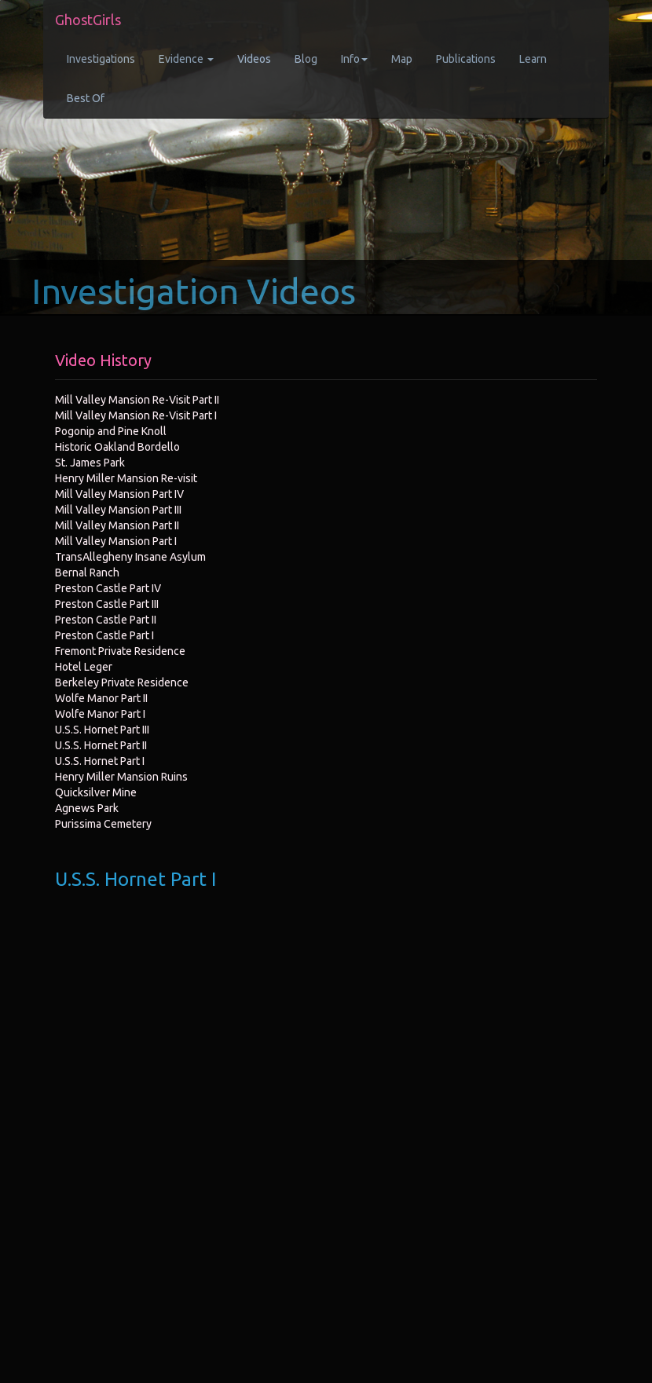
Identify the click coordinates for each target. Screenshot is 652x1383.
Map (401, 59)
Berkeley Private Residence (122, 682)
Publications (466, 59)
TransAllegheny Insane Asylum (130, 557)
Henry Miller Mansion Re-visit (126, 478)
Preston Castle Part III (107, 604)
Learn (533, 59)
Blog (306, 59)
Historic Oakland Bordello (117, 447)
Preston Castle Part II (105, 619)
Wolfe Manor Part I (100, 714)
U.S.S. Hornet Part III (102, 729)
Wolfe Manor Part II (101, 698)
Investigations (101, 59)
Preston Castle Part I (104, 635)
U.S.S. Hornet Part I (100, 761)
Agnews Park (87, 808)
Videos (254, 59)
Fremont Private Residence (120, 651)
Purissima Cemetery (103, 824)
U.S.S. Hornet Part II (101, 745)
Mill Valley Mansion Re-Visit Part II (137, 399)
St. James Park (90, 462)
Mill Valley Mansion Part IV (119, 494)
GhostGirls (88, 19)
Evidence (186, 59)
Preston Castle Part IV (108, 588)
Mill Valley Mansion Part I (116, 541)
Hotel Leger (83, 666)
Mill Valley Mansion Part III (118, 509)
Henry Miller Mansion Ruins (121, 776)
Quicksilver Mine (96, 792)
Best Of (85, 98)
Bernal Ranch (87, 572)
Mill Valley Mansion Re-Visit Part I (136, 415)
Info (354, 59)
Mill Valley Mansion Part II (117, 525)
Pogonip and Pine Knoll (111, 431)
